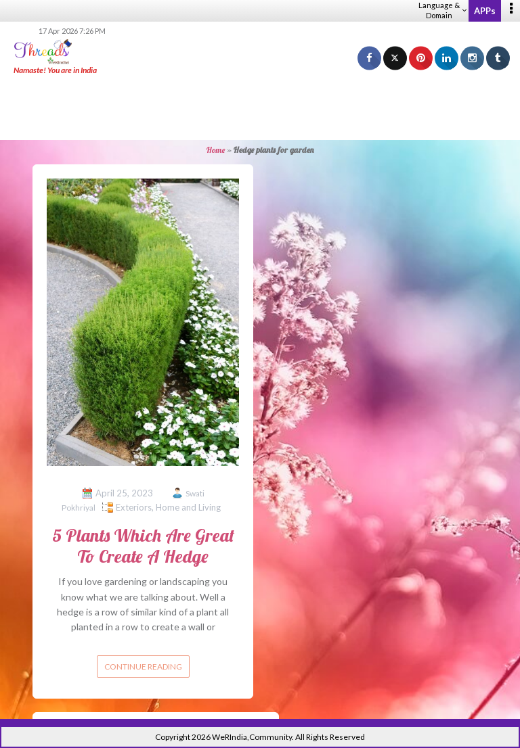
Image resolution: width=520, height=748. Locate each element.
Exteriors (134, 507)
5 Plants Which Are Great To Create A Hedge (143, 545)
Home (216, 150)
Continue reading (143, 666)
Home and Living (188, 507)
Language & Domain (442, 10)
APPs (485, 10)
